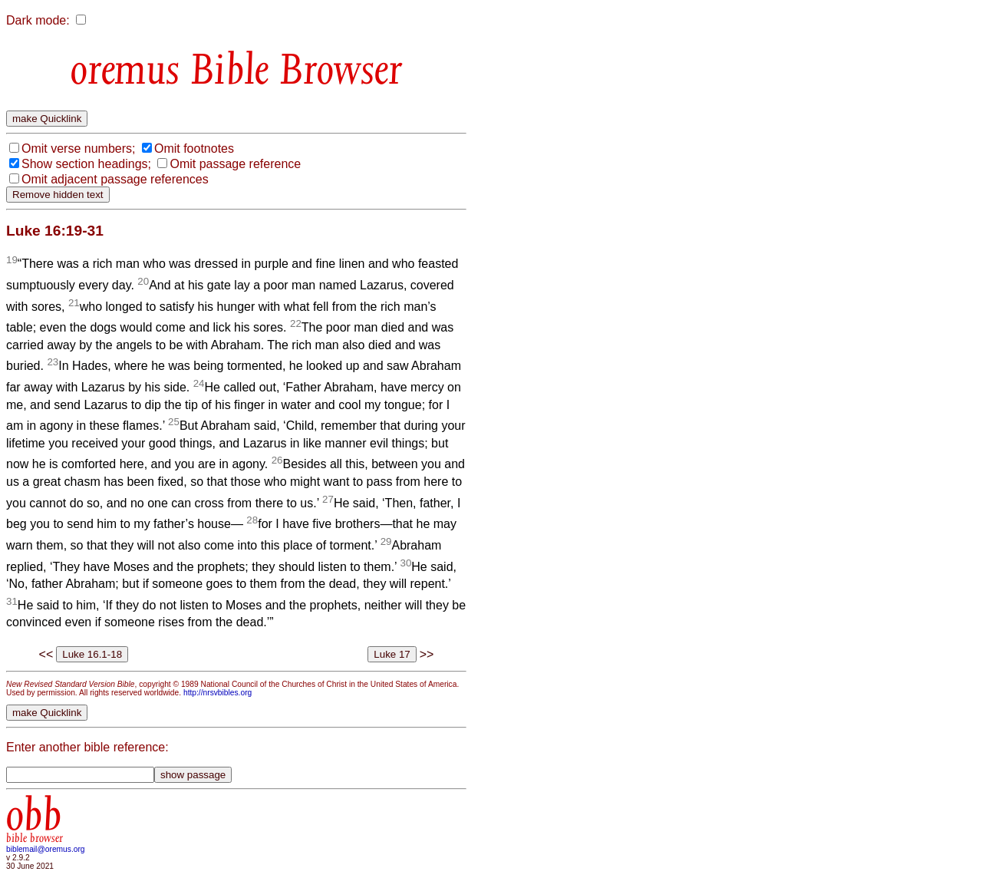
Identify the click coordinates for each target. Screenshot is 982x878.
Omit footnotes (194, 148)
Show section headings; (86, 163)
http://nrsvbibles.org (217, 692)
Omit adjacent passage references (115, 179)
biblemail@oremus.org (45, 849)
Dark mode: (38, 20)
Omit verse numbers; (78, 148)
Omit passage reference (235, 163)
